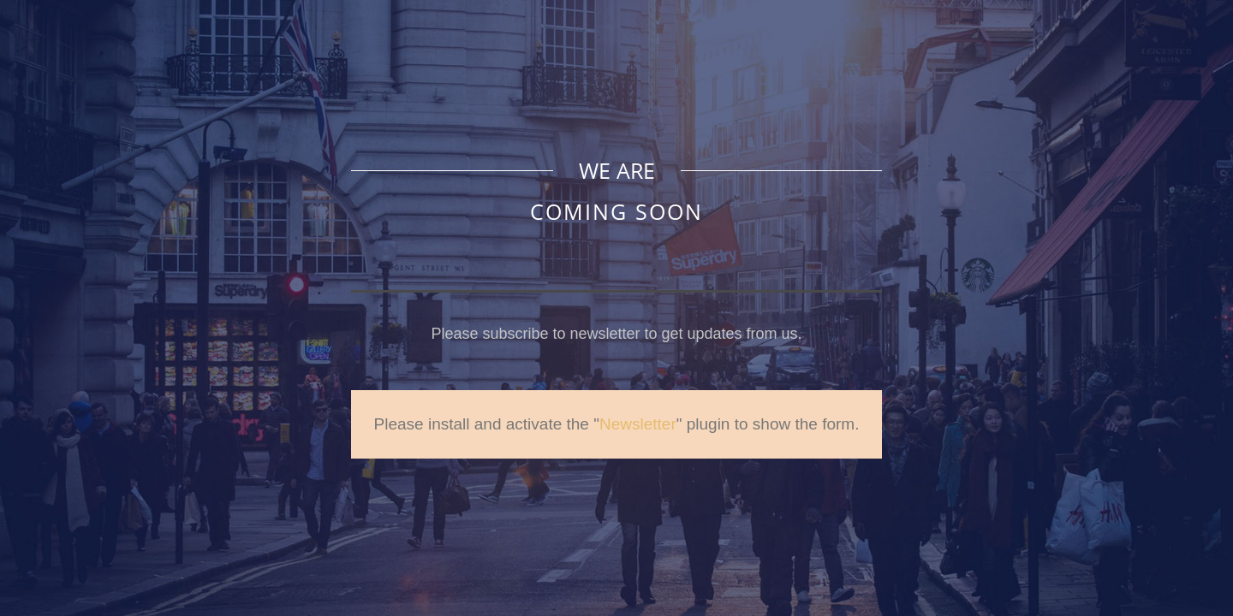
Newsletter (637, 424)
